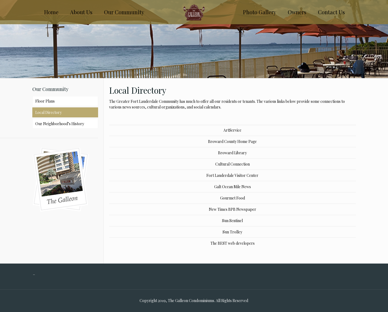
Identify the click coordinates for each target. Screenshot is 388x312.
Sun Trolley (232, 231)
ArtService (232, 130)
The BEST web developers (232, 243)
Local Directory (48, 112)
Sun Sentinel (232, 220)
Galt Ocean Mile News (232, 186)
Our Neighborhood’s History (59, 123)
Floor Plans (45, 101)
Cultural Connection (232, 164)
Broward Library (232, 152)
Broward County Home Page (232, 141)
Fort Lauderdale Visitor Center (232, 175)
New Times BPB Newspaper (232, 209)
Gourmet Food (232, 198)
